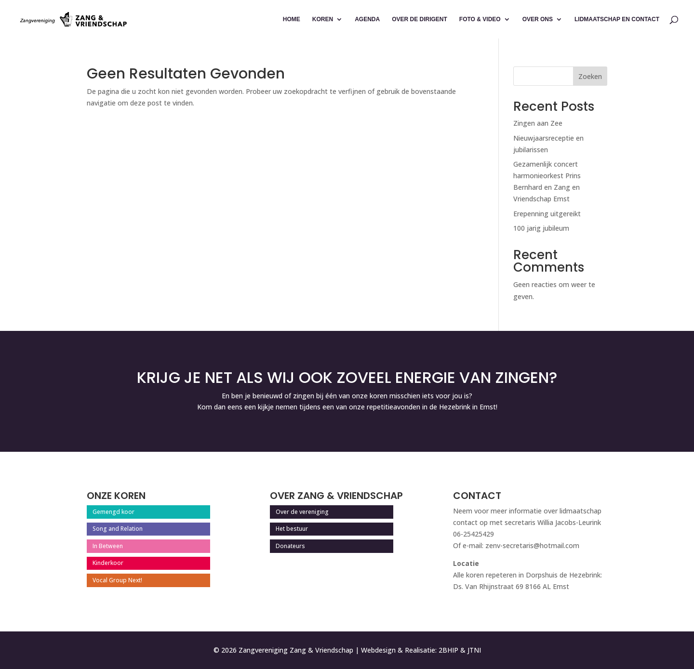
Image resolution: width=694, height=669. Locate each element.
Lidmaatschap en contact (616, 19)
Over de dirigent (419, 19)
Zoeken (590, 76)
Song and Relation (118, 529)
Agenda (367, 19)
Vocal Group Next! (117, 580)
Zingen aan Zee (537, 123)
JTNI (474, 650)
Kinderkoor (108, 563)
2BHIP (448, 650)
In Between (108, 546)
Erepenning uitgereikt (547, 213)
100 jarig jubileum (541, 228)
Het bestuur (292, 529)
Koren (322, 19)
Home (291, 19)
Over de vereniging (302, 512)
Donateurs (290, 546)
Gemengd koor (113, 512)
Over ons (537, 19)
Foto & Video (480, 19)
